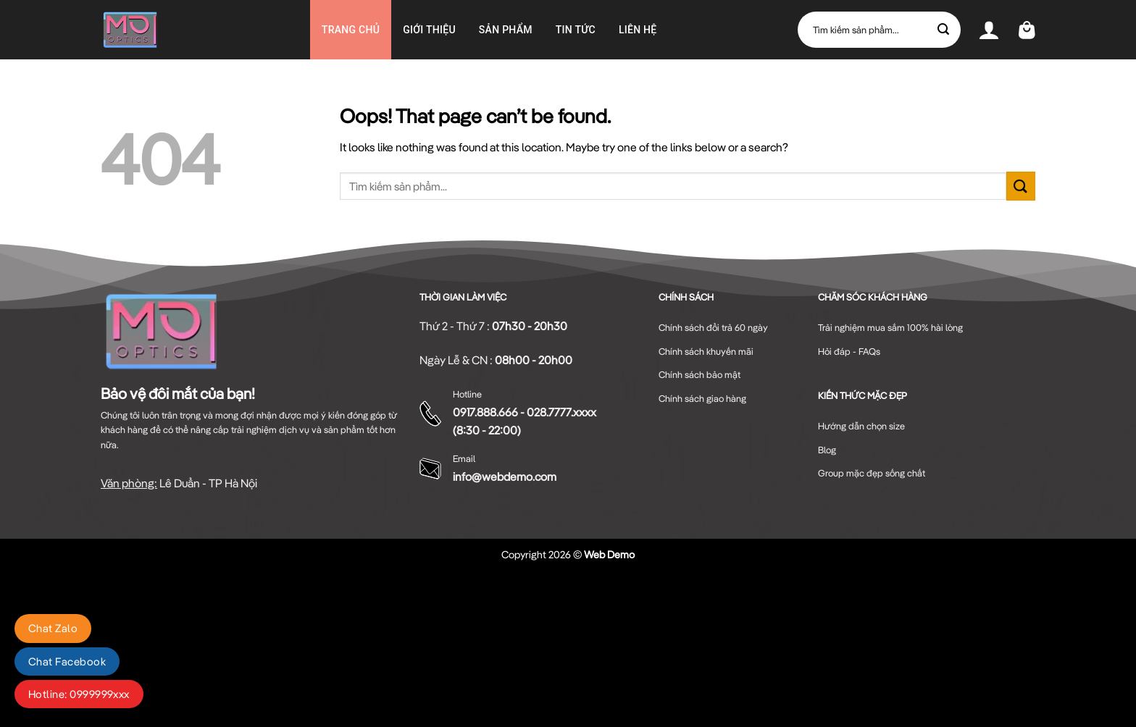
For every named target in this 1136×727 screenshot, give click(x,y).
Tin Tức (576, 29)
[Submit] (944, 29)
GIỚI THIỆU (429, 29)
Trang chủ (351, 29)
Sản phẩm (505, 29)
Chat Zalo (53, 628)
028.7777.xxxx (561, 412)
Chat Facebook (67, 661)
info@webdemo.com (504, 476)
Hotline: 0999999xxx (79, 694)
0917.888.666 (485, 412)
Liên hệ (638, 29)
